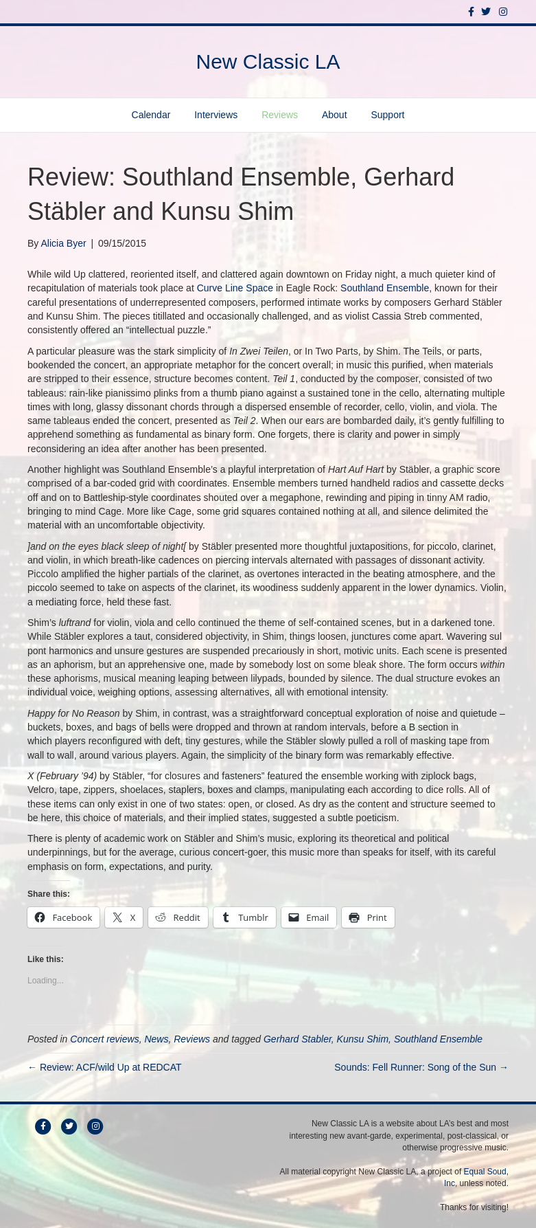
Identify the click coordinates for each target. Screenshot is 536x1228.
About (334, 114)
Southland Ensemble (384, 287)
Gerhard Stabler (297, 1039)
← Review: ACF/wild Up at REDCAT (104, 1067)
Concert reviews (104, 1039)
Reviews (279, 114)
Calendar (151, 114)
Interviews (215, 114)
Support (387, 114)
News (156, 1039)
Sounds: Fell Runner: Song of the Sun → (421, 1067)
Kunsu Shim (362, 1039)
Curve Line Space (235, 287)
